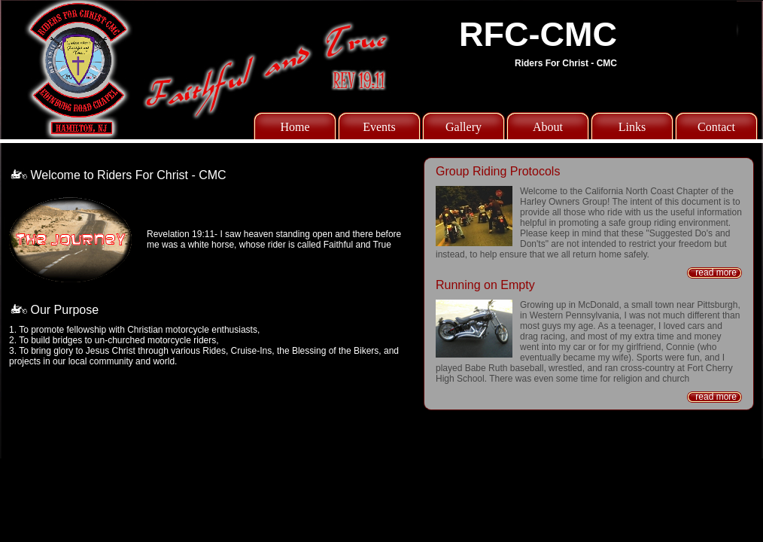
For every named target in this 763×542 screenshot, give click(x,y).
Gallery (463, 126)
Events (379, 126)
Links (632, 126)
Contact (716, 126)
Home (294, 126)
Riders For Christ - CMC (566, 63)
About (548, 126)
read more (716, 272)
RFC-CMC (538, 34)
